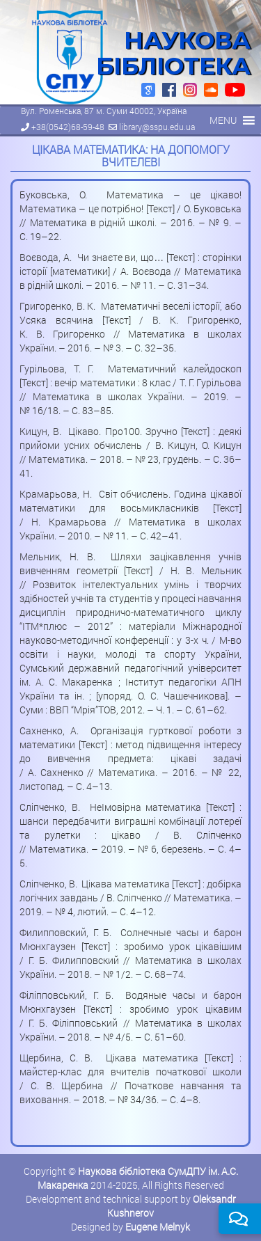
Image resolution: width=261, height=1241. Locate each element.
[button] (223, 120)
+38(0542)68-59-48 (67, 126)
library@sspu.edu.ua (157, 126)
